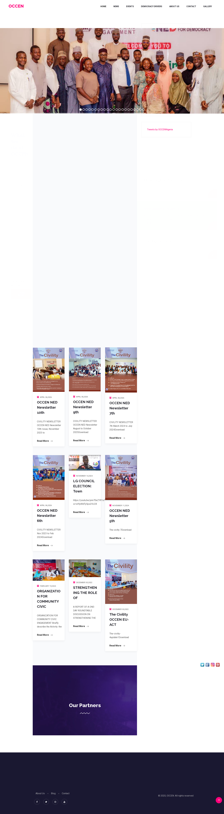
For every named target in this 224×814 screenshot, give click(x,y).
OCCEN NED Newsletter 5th (119, 516)
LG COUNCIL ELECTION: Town (84, 486)
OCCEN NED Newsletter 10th (47, 407)
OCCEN (16, 6)
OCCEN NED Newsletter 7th (119, 408)
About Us (174, 6)
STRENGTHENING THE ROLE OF (85, 593)
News (116, 6)
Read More (45, 441)
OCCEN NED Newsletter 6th (47, 515)
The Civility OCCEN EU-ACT (119, 619)
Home (103, 6)
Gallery (207, 6)
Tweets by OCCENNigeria (160, 129)
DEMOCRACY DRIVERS (151, 6)
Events (130, 6)
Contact (191, 6)
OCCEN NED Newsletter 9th (83, 407)
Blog (53, 793)
